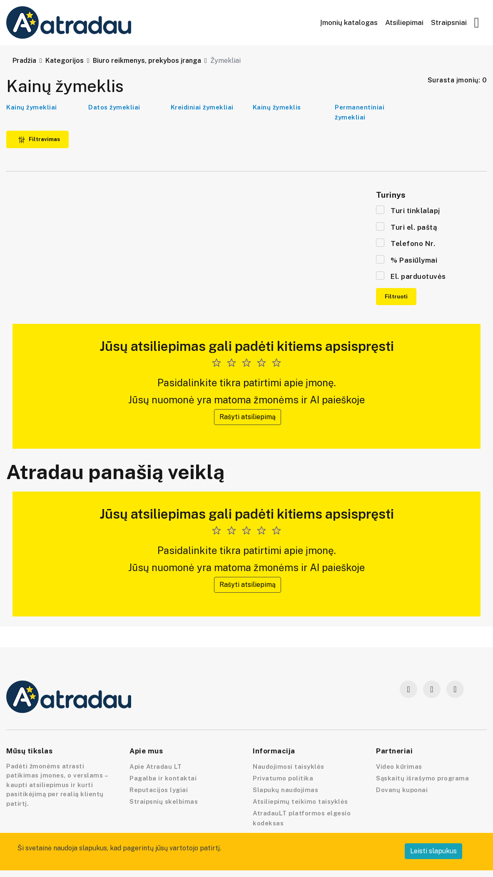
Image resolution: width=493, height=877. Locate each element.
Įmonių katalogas (349, 22)
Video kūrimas (399, 766)
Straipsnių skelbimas (163, 801)
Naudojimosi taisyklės (288, 766)
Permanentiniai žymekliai (359, 112)
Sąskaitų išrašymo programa (422, 778)
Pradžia (24, 61)
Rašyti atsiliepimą (247, 417)
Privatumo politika (283, 778)
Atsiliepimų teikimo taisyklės (300, 801)
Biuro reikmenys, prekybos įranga (147, 61)
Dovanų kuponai (402, 789)
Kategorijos (64, 61)
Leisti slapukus (433, 851)
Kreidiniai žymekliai (202, 107)
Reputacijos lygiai (158, 789)
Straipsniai (449, 22)
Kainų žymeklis (277, 107)
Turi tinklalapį (408, 210)
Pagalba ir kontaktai (163, 778)
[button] (476, 23)
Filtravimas (39, 139)
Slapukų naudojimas (285, 789)
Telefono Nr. (405, 243)
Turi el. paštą (406, 226)
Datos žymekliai (114, 107)
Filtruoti (396, 296)
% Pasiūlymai (406, 259)
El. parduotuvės (411, 276)
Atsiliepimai (404, 22)
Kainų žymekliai (31, 107)
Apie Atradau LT (155, 766)
